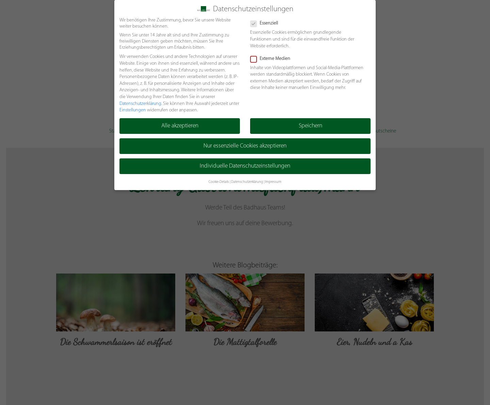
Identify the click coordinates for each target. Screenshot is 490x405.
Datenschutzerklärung (140, 103)
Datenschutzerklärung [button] (247, 182)
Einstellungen (132, 110)
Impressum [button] (273, 182)
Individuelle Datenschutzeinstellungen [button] (245, 166)
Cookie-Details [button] (219, 182)
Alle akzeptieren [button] (179, 126)
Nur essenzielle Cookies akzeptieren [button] (245, 146)
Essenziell (266, 23)
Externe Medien (272, 59)
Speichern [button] (310, 126)
